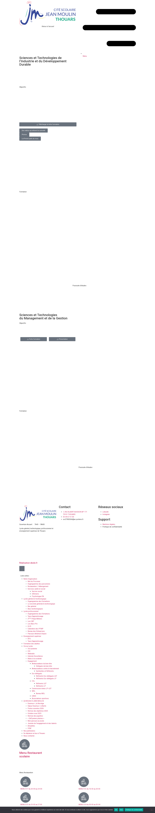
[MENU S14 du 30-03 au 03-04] (84, 797)
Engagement (32, 661)
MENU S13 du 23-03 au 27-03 (31, 805)
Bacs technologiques (35, 609)
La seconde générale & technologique (41, 604)
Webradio (31, 654)
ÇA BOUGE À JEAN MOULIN (33, 701)
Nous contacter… (29, 736)
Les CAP (31, 621)
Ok (116, 810)
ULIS (29, 626)
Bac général (32, 606)
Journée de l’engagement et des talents (42, 723)
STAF (29, 728)
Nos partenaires (29, 731)
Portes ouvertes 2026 (36, 708)
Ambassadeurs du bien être (42, 664)
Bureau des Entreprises (36, 631)
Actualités (31, 726)
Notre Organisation (30, 579)
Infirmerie (35, 594)
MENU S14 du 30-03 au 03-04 (89, 805)
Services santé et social (36, 589)
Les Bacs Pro (33, 624)
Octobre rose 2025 (34, 713)
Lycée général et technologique (34, 599)
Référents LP (41, 686)
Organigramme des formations (39, 601)
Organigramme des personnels (39, 584)
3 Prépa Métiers (35, 619)
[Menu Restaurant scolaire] (24, 744)
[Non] (151, 810)
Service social (37, 591)
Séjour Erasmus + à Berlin (37, 706)
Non (121, 810)
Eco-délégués (37, 674)
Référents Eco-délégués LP (46, 679)
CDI (29, 651)
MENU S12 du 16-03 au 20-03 (89, 789)
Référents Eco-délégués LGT (46, 676)
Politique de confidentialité (134, 810)
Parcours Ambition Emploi (37, 634)
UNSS (34, 696)
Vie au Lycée (28, 646)
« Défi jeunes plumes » (36, 718)
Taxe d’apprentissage (35, 616)
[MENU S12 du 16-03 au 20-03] (84, 782)
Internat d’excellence (35, 656)
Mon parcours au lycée (36, 721)
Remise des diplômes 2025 (38, 711)
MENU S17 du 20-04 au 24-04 (31, 789)
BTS (29, 639)
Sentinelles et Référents (45, 671)
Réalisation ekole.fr (28, 563)
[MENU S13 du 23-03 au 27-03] (25, 797)
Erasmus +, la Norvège (36, 703)
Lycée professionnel (30, 611)
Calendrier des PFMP (35, 629)
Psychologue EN (38, 596)
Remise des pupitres (35, 716)
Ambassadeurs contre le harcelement (45, 669)
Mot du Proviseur (34, 581)
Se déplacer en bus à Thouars (34, 733)
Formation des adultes (31, 644)
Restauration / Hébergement (38, 586)
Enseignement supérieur (32, 636)
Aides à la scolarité (35, 659)
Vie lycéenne (32, 649)
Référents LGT (41, 684)
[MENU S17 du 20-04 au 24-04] (25, 782)
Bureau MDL (40, 693)
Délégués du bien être (44, 666)
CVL (33, 681)
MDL (33, 691)
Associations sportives (40, 698)
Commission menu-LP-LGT (41, 688)
